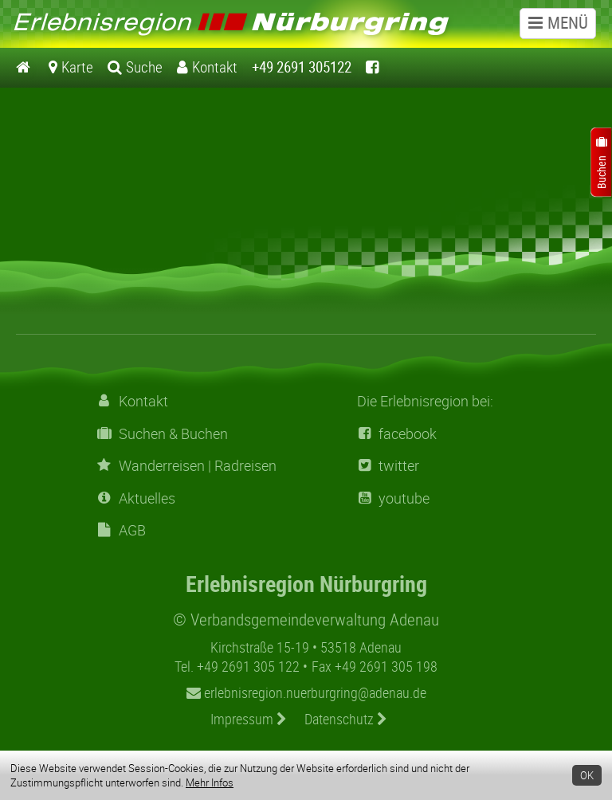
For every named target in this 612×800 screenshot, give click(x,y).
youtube (393, 498)
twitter (388, 466)
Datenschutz (345, 718)
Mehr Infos (209, 782)
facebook (397, 434)
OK (587, 775)
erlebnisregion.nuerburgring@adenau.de (306, 692)
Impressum (248, 718)
